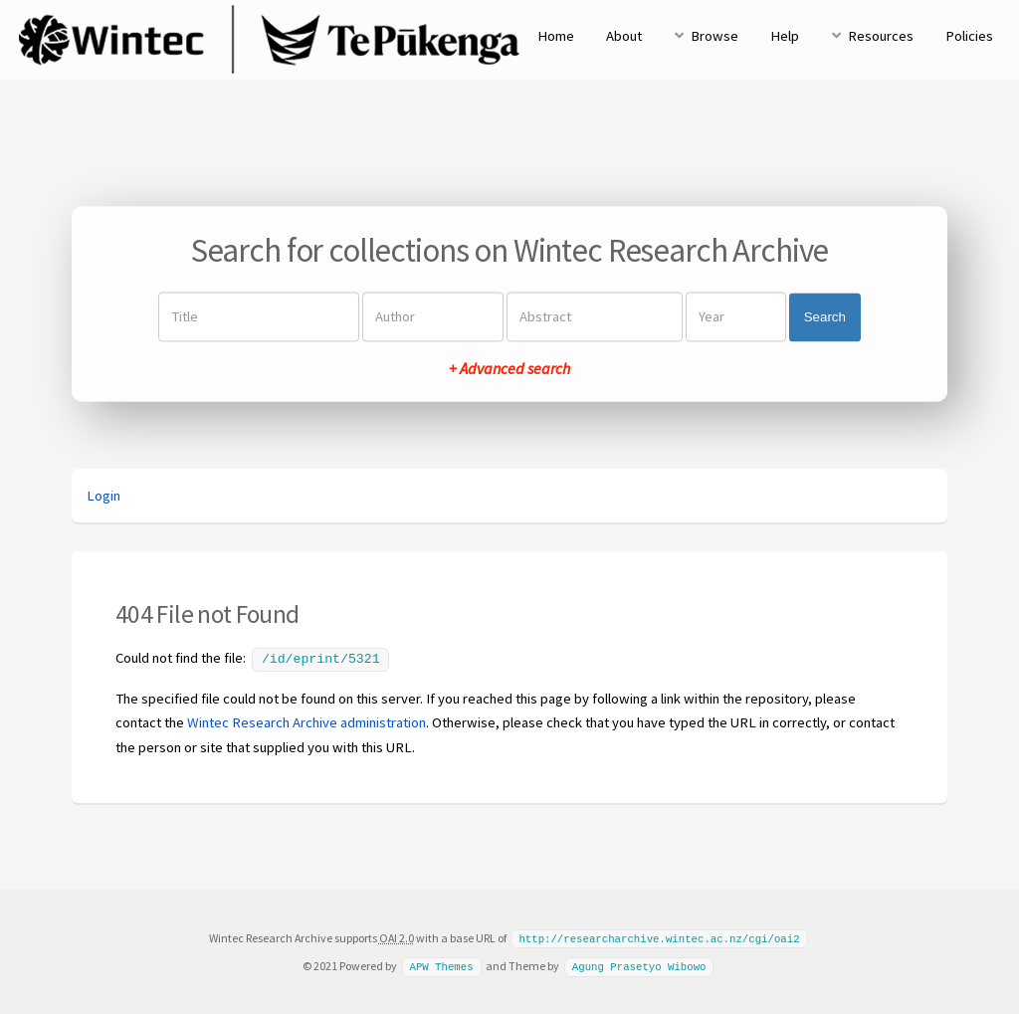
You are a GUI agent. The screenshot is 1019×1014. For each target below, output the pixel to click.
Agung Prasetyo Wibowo (639, 963)
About (624, 36)
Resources (881, 36)
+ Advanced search (509, 369)
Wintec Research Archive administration (306, 720)
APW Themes (441, 963)
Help (784, 36)
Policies (969, 36)
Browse (714, 36)
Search (825, 316)
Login (103, 496)
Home (555, 36)
